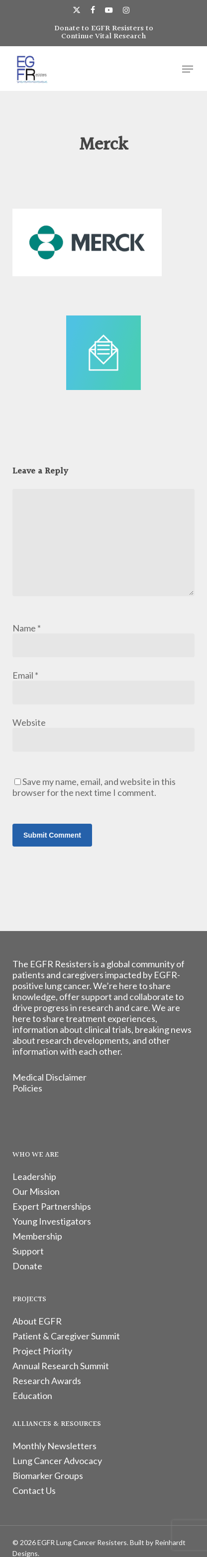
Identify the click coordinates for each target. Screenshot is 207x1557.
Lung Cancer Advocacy (57, 1460)
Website (29, 722)
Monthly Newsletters (54, 1445)
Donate (27, 1265)
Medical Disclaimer (49, 1077)
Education (32, 1395)
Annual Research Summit (60, 1365)
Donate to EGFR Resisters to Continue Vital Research (103, 32)
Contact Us (34, 1490)
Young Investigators (51, 1221)
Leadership (34, 1176)
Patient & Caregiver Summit (66, 1335)
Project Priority (42, 1350)
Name (26, 628)
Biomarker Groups (47, 1475)
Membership (37, 1236)
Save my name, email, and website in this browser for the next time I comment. (94, 787)
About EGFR (37, 1321)
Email (25, 675)
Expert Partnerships (51, 1206)
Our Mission (36, 1191)
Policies (27, 1088)
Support (28, 1251)
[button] (187, 69)
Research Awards (46, 1380)
